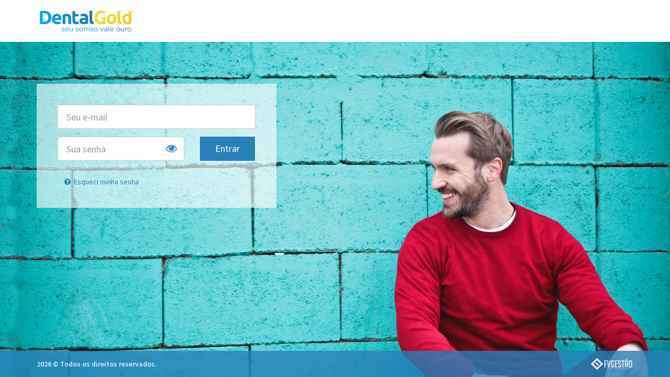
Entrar (227, 148)
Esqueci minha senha (101, 181)
